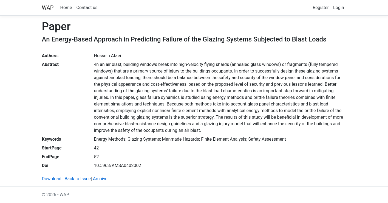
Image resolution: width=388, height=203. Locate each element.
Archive (100, 178)
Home (66, 7)
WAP (48, 7)
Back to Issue (78, 178)
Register (321, 7)
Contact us (87, 7)
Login (338, 7)
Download (51, 178)
